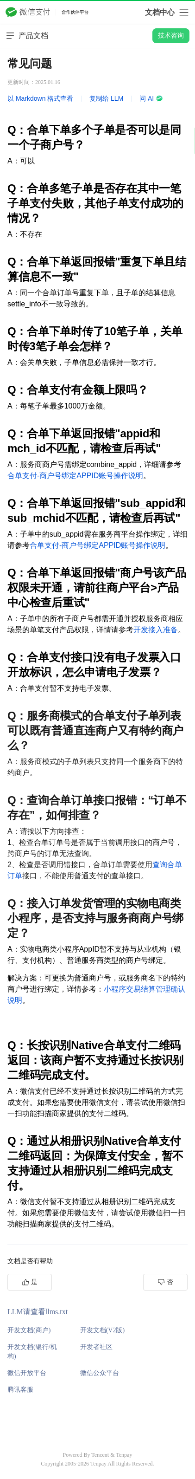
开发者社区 (96, 1346)
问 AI (151, 98)
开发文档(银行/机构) (32, 1351)
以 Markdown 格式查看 (40, 98)
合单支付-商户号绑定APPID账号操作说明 (75, 476)
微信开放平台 (26, 1372)
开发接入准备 (155, 630)
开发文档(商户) (28, 1330)
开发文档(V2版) (102, 1330)
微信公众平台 (99, 1372)
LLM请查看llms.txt (37, 1312)
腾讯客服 (20, 1389)
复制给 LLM (106, 98)
